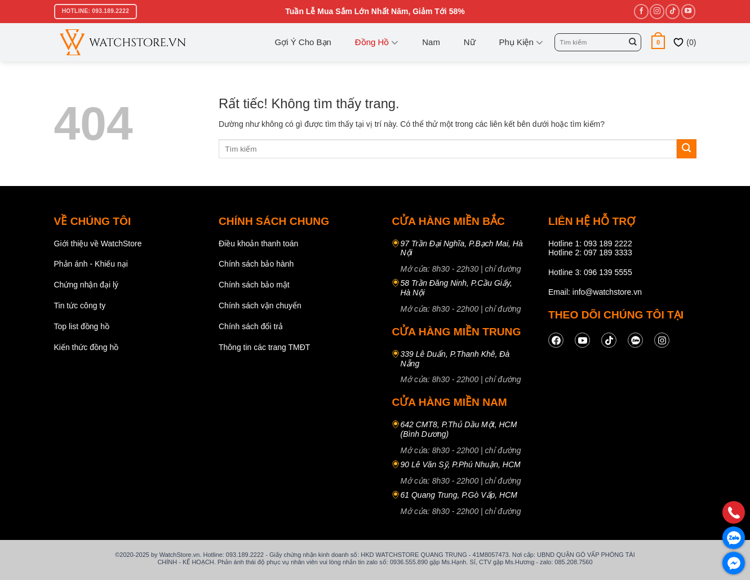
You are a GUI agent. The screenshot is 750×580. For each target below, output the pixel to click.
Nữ (470, 42)
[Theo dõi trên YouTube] (688, 11)
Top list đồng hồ (82, 326)
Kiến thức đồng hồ (86, 347)
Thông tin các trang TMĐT (264, 347)
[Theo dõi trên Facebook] (641, 11)
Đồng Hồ (377, 42)
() (684, 42)
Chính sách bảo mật (254, 284)
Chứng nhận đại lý (86, 284)
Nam (431, 42)
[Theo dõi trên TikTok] (672, 11)
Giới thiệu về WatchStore (98, 243)
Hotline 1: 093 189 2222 (590, 243)
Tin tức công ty (80, 305)
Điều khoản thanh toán (258, 243)
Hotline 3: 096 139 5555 (590, 272)
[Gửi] (632, 42)
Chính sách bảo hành (256, 263)
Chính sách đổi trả (251, 326)
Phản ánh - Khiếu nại (91, 263)
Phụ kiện (521, 42)
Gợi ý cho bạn (303, 42)
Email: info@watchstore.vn (595, 291)
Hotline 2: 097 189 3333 (590, 252)
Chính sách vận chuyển (260, 305)
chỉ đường (503, 268)
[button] (658, 42)
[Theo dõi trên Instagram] (657, 11)
